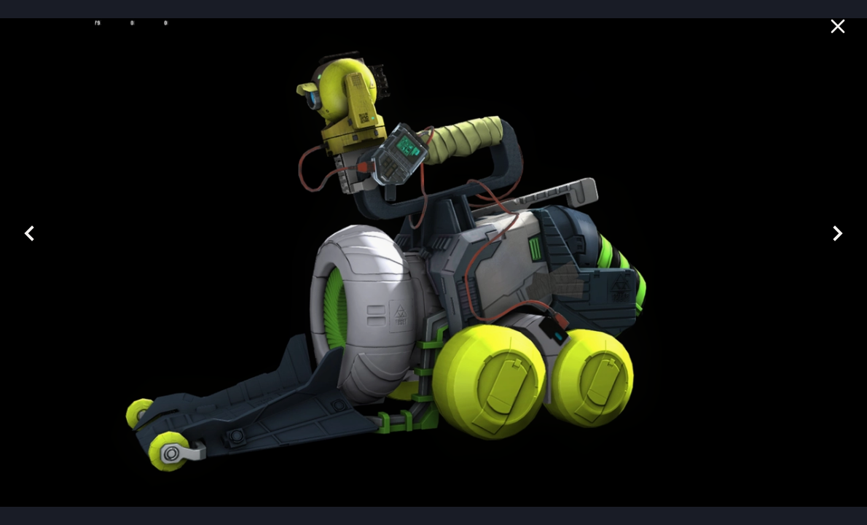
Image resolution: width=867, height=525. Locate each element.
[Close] (840, 26)
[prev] (29, 233)
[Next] (838, 233)
